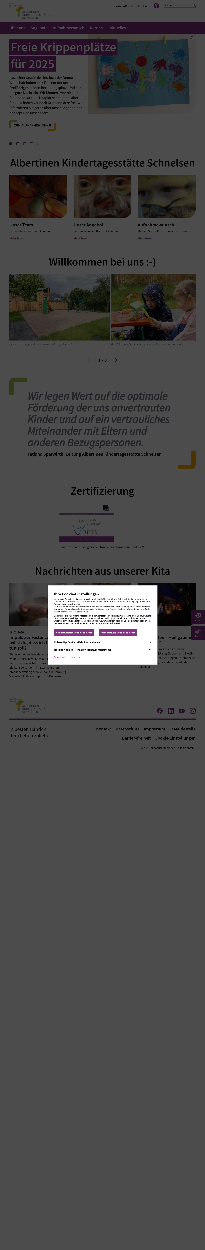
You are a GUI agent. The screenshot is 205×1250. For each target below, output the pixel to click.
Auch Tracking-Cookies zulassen (118, 632)
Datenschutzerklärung (77, 611)
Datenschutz (60, 657)
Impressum (75, 657)
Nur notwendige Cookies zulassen (74, 632)
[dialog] (102, 625)
